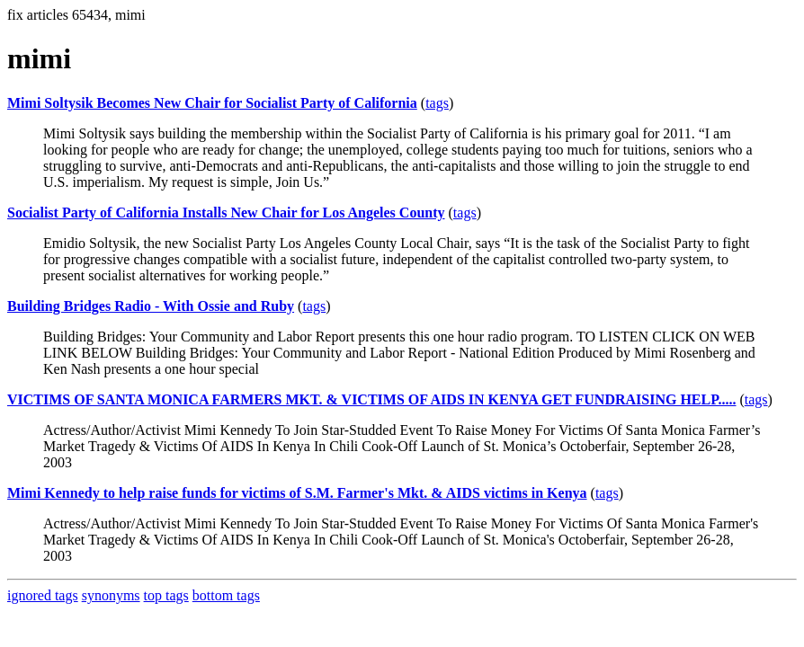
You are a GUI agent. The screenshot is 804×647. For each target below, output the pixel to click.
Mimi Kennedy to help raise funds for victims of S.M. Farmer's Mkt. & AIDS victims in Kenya (297, 493)
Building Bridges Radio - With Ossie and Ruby (150, 306)
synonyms (111, 595)
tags (437, 103)
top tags (166, 595)
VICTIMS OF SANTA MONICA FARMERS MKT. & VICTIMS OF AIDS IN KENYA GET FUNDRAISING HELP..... (371, 399)
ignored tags (42, 595)
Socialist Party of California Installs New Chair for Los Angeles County (226, 212)
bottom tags (226, 595)
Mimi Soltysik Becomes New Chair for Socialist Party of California (212, 103)
